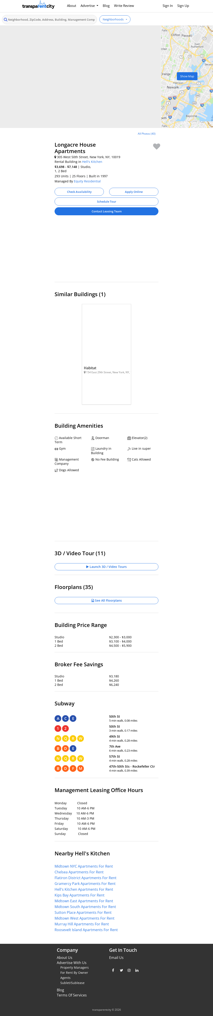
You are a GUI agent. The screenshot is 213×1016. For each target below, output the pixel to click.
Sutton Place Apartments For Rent (83, 912)
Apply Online (134, 192)
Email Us (116, 957)
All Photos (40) (147, 134)
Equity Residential (87, 181)
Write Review (124, 5)
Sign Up (183, 5)
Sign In (168, 5)
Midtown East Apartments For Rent (84, 900)
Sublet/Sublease (72, 983)
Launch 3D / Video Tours (106, 567)
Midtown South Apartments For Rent (85, 906)
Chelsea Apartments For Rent (79, 872)
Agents (65, 978)
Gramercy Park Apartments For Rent (85, 883)
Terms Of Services (72, 995)
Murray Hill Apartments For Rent (82, 924)
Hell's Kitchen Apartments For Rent (84, 889)
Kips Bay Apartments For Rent (80, 895)
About (71, 5)
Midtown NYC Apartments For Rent (84, 866)
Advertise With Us (72, 962)
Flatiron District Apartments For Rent (85, 877)
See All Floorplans (106, 600)
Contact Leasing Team (107, 211)
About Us (64, 957)
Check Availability (79, 192)
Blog (106, 5)
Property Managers (74, 967)
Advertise (88, 5)
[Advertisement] (106, 251)
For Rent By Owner (74, 972)
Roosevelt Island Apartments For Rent (86, 929)
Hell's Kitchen (92, 162)
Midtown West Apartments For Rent (84, 918)
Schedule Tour (106, 202)
